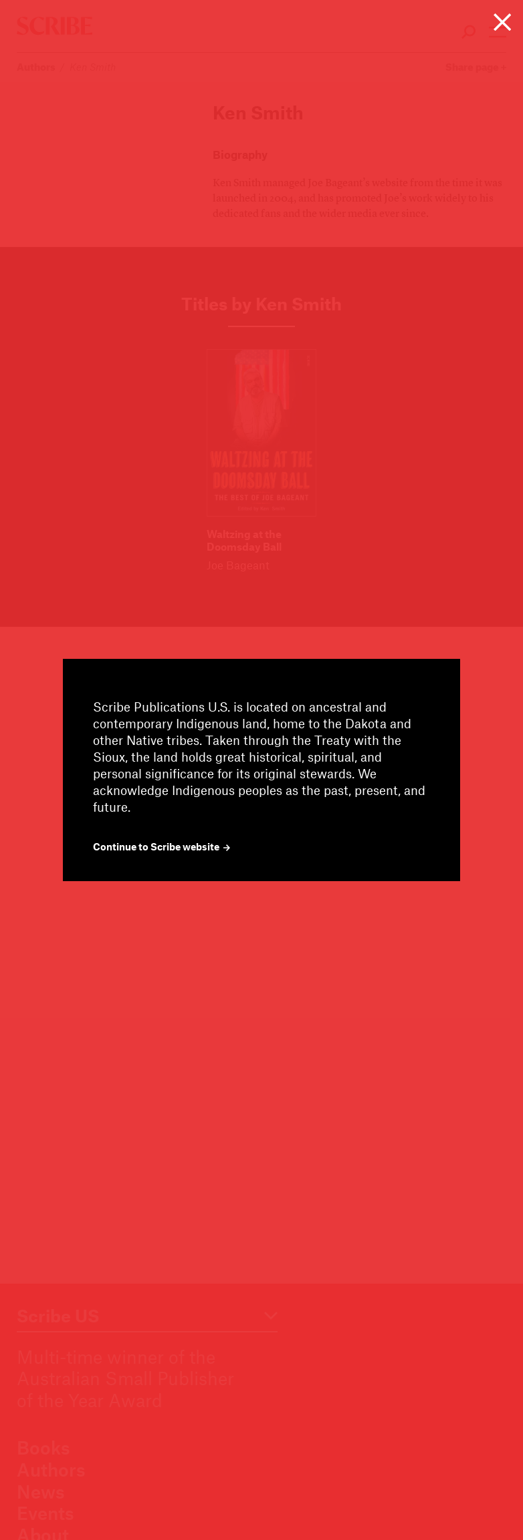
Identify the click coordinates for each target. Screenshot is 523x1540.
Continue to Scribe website (161, 846)
